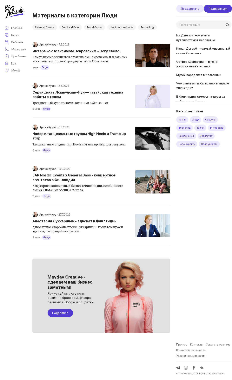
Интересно (216, 127)
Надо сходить (187, 144)
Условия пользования (190, 355)
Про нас (181, 344)
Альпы (182, 119)
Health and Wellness (121, 27)
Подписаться (218, 8)
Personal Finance (45, 27)
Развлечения (186, 135)
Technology (147, 27)
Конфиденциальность (191, 350)
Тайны (200, 127)
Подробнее (60, 313)
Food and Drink (70, 27)
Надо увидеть (209, 144)
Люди (195, 119)
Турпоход (184, 127)
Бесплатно (206, 135)
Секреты (210, 119)
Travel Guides (95, 27)
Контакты (196, 344)
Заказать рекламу (218, 344)
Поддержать (190, 8)
